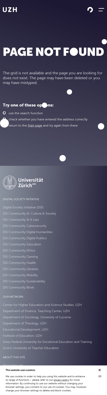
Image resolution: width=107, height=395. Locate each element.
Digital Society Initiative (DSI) (23, 207)
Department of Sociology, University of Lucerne (37, 317)
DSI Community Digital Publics (25, 238)
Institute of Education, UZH (22, 335)
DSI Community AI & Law (21, 219)
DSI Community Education (22, 244)
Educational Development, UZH (25, 329)
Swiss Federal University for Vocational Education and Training (47, 342)
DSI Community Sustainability (24, 281)
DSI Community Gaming (20, 256)
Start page (35, 125)
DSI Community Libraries (20, 269)
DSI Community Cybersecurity (24, 226)
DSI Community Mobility (20, 275)
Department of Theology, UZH (25, 323)
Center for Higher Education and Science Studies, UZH (42, 305)
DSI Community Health (19, 263)
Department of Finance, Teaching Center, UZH (36, 311)
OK (99, 376)
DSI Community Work (18, 287)
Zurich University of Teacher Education (31, 348)
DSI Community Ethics (19, 250)
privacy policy (61, 379)
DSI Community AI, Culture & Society (29, 213)
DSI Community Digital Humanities (28, 232)
